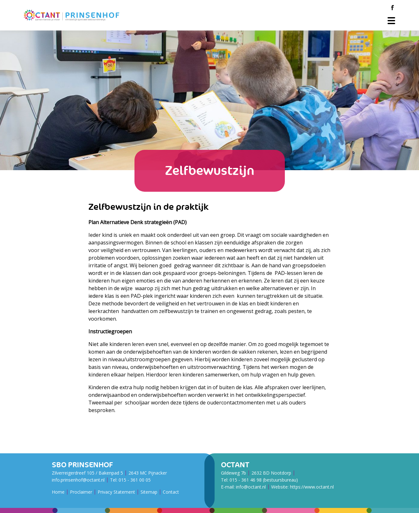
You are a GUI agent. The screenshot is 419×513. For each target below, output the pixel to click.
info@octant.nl (251, 487)
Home (58, 492)
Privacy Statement (116, 492)
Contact (171, 492)
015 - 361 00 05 (135, 480)
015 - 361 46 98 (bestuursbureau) (264, 480)
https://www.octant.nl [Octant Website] (312, 487)
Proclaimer (81, 492)
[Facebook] (392, 7)
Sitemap (149, 492)
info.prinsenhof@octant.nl (78, 480)
